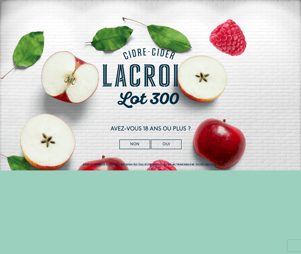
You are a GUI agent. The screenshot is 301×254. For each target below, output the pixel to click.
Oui (166, 144)
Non (135, 144)
